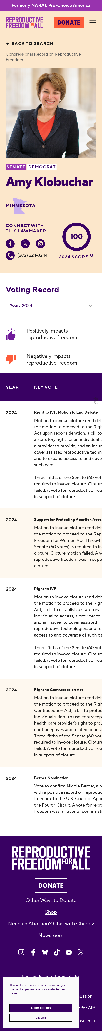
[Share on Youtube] (68, 952)
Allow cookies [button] (41, 1008)
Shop (51, 912)
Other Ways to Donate (51, 900)
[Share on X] (80, 952)
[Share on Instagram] (21, 952)
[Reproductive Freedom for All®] (24, 22)
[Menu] (92, 22)
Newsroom (50, 935)
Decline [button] (41, 1018)
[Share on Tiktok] (56, 952)
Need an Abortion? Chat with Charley (51, 924)
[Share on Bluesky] (45, 952)
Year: (15, 305)
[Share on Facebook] (33, 952)
